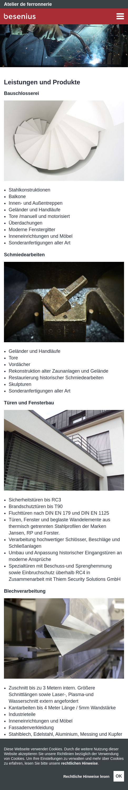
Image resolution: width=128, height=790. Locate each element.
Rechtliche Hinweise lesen (86, 776)
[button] (80, 16)
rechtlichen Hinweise (79, 763)
